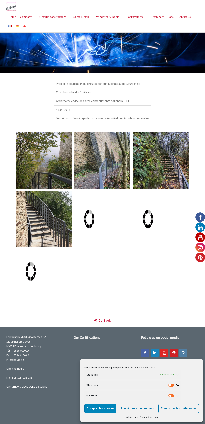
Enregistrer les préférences (179, 408)
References (157, 16)
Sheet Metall (81, 16)
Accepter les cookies (100, 408)
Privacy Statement (149, 416)
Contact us (184, 16)
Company (26, 16)
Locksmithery (134, 16)
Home (12, 16)
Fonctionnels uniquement (137, 408)
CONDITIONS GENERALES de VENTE (26, 386)
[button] (102, 321)
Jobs (170, 16)
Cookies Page (131, 416)
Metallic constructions (52, 16)
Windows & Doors (107, 16)
